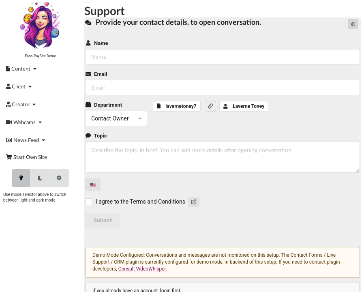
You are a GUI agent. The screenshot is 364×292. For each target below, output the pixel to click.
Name (96, 43)
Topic (96, 136)
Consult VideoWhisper (142, 269)
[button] (210, 106)
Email (96, 74)
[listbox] (116, 118)
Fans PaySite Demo (40, 56)
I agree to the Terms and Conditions (140, 201)
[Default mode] (353, 24)
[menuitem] (22, 68)
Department (103, 105)
